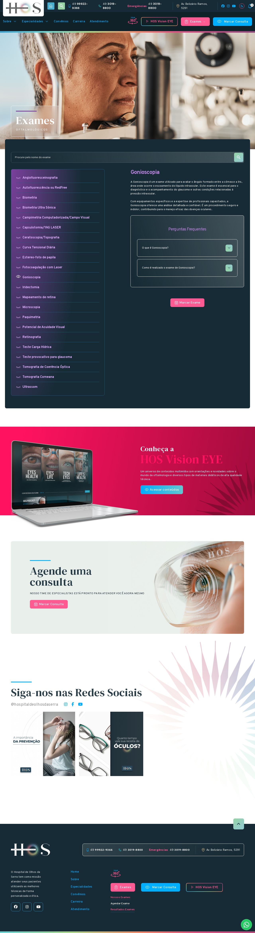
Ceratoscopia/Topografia (37, 237)
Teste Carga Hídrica (33, 347)
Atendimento (99, 22)
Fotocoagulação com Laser (39, 267)
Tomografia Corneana (35, 377)
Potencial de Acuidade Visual (40, 327)
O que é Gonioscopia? (187, 248)
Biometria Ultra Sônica (36, 208)
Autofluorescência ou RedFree (41, 188)
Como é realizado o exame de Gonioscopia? (187, 268)
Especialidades (35, 21)
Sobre (10, 21)
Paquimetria (28, 317)
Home (75, 872)
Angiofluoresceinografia (37, 178)
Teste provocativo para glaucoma (44, 357)
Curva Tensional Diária (35, 247)
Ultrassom (26, 387)
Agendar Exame (120, 903)
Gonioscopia (28, 277)
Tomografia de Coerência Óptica (43, 367)
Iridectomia (27, 287)
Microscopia (28, 307)
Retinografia (28, 337)
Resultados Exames (123, 909)
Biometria (26, 198)
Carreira (79, 22)
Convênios (61, 22)
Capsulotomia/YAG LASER (38, 227)
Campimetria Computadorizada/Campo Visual (52, 218)
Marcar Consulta (232, 21)
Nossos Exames (120, 897)
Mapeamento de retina (36, 297)
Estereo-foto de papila (36, 257)
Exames (195, 22)
